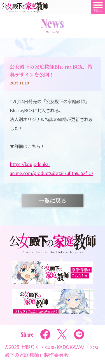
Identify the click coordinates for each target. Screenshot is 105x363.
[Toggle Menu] (98, 7)
